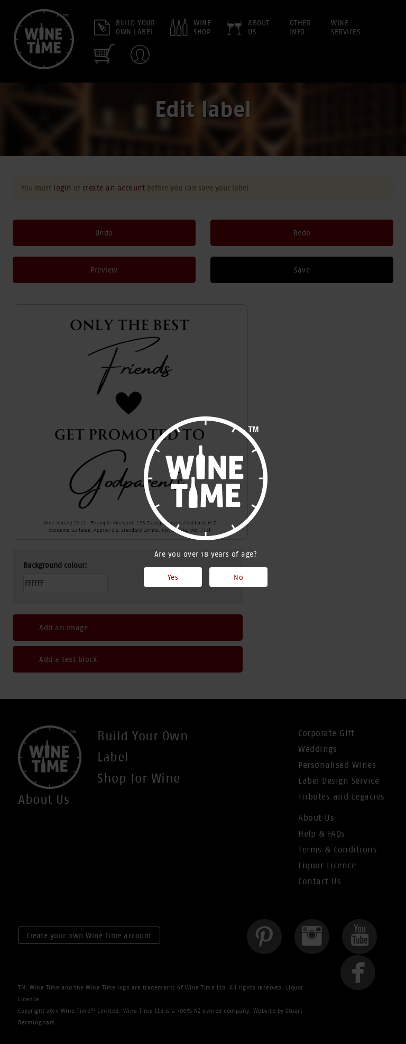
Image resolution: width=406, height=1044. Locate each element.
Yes (173, 577)
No (238, 577)
